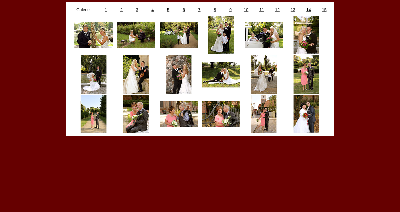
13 (293, 9)
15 (324, 9)
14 (308, 9)
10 (246, 9)
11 (261, 9)
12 (277, 9)
